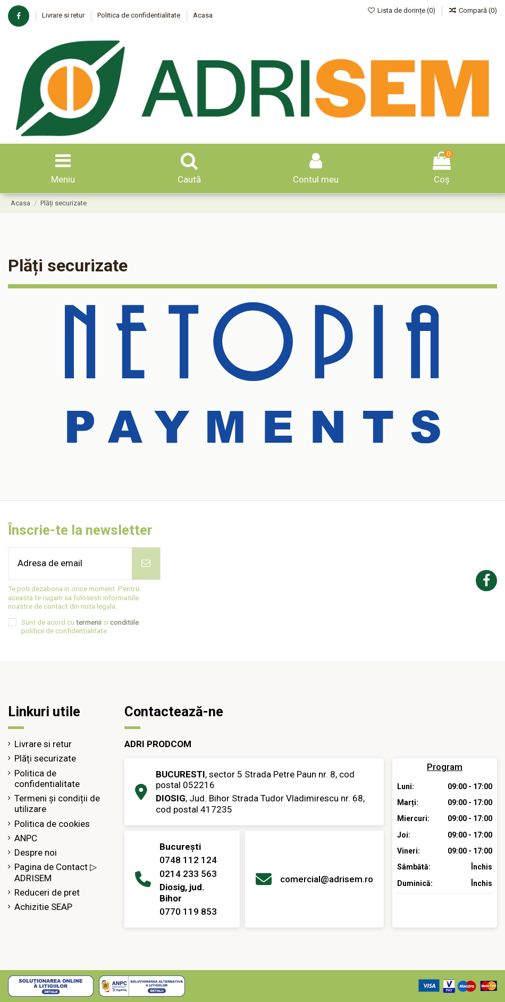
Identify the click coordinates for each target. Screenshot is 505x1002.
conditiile (124, 622)
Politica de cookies (52, 823)
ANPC (25, 838)
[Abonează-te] (146, 563)
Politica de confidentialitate (139, 15)
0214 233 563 (188, 873)
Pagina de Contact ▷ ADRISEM (55, 872)
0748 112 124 (188, 860)
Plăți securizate (45, 758)
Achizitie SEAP (43, 906)
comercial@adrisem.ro (326, 879)
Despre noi (35, 852)
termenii (89, 622)
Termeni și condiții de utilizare (57, 803)
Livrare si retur (64, 15)
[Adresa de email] (70, 563)
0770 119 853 (188, 911)
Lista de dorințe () (402, 10)
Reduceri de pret (47, 892)
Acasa (203, 15)
